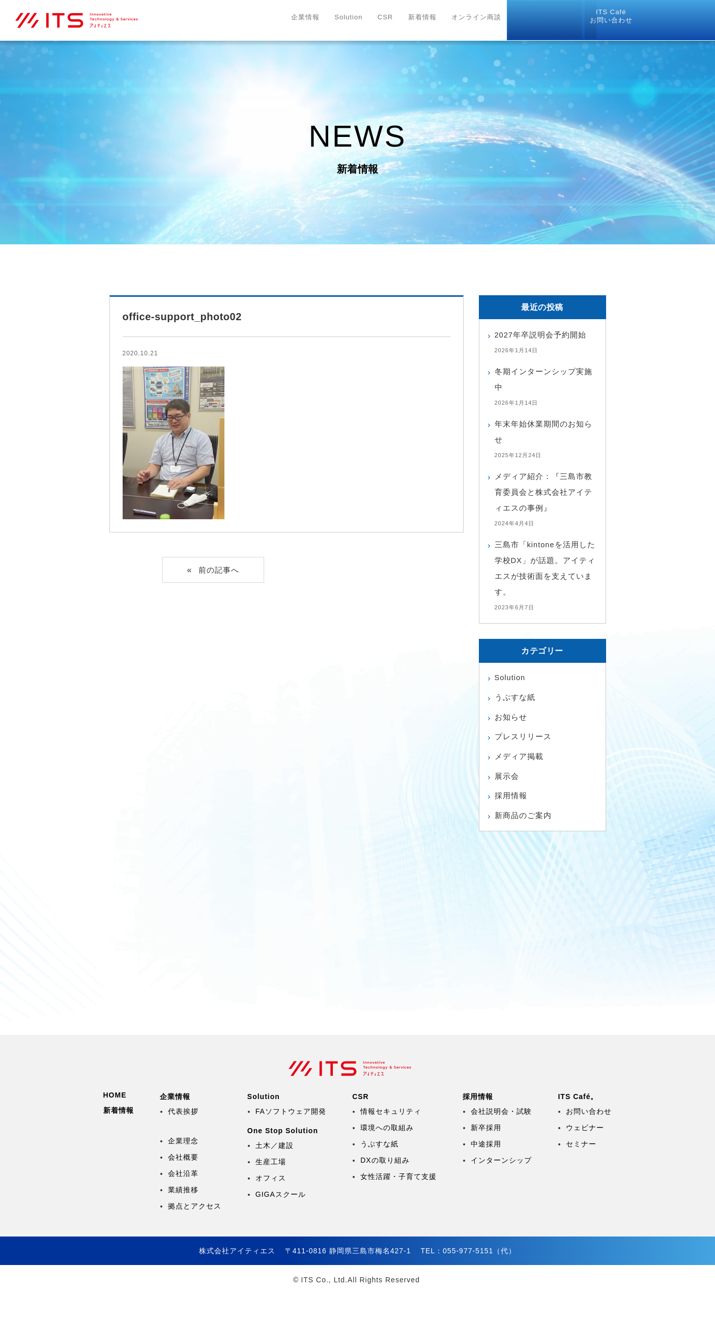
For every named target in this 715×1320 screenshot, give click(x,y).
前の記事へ (219, 570)
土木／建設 (274, 1171)
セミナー (581, 1169)
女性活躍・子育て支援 (398, 1202)
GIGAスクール (280, 1220)
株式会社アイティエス (100, 20)
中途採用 (486, 1169)
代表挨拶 (183, 1137)
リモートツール (600, 17)
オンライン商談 (479, 20)
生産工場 (270, 1187)
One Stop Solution (282, 1156)
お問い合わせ (677, 17)
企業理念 (183, 1166)
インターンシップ (501, 1186)
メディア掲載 (521, 761)
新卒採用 (486, 1153)
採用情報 (532, 20)
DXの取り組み (384, 1186)
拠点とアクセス (194, 1231)
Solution (358, 20)
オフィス (270, 1203)
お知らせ (512, 720)
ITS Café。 (578, 1122)
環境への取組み (387, 1153)
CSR (393, 20)
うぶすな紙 (516, 699)
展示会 (508, 782)
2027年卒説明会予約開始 (544, 334)
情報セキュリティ (390, 1137)
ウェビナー (585, 1153)
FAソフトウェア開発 (290, 1137)
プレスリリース (525, 741)
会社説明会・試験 (501, 1137)
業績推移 (183, 1215)
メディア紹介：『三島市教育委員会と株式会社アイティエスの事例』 (542, 492)
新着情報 (427, 20)
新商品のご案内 (525, 824)
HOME (115, 1120)
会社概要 (183, 1182)
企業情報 (317, 20)
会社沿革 (183, 1199)
